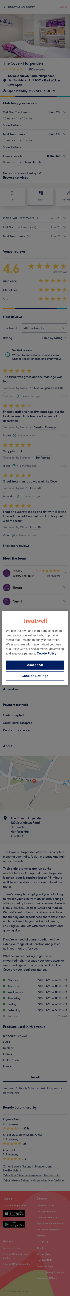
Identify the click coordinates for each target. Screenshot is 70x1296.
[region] (35, 648)
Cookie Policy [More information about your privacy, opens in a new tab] (46, 653)
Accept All (35, 665)
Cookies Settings (35, 675)
